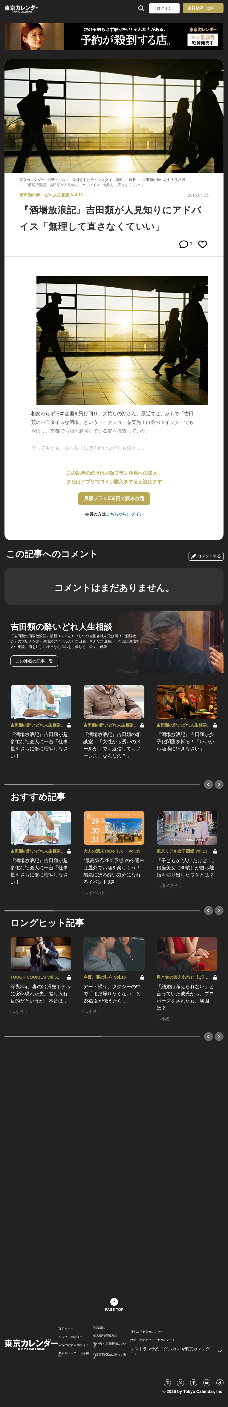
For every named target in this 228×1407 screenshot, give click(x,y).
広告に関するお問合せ (73, 1345)
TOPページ (65, 1329)
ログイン (164, 8)
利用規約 (99, 1327)
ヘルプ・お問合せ (70, 1337)
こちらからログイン (124, 514)
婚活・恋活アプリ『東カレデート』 (154, 1340)
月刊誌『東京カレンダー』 (148, 1332)
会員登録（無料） (203, 8)
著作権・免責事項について (109, 1345)
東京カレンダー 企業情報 (73, 1355)
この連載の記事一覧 (34, 661)
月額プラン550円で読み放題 (114, 498)
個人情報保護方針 (105, 1335)
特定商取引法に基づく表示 (109, 1356)
